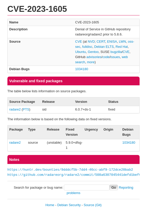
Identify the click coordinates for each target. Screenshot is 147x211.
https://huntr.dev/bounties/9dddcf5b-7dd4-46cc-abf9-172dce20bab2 (70, 170)
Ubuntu (80, 52)
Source (89, 205)
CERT (101, 41)
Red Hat (122, 47)
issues (115, 57)
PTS (26, 109)
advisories (93, 57)
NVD (91, 41)
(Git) (98, 205)
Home (50, 205)
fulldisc (87, 47)
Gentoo (93, 52)
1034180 (81, 69)
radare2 (15, 109)
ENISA (112, 41)
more (91, 62)
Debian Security (69, 205)
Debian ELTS (104, 47)
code (105, 57)
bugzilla (116, 52)
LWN (122, 41)
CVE (78, 41)
